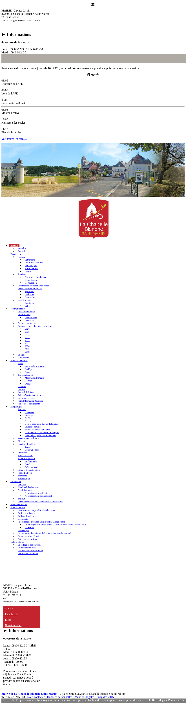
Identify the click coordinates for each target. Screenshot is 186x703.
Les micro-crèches (26, 398)
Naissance (29, 412)
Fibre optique (24, 478)
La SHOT (29, 527)
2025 (27, 331)
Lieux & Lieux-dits (34, 262)
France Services (25, 455)
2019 (27, 349)
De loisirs (29, 294)
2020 (27, 346)
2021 (27, 343)
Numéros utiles (13, 625)
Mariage (29, 415)
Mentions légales (84, 697)
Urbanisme (15, 481)
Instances (29, 320)
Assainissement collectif (36, 493)
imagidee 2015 (105, 697)
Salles (27, 305)
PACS (27, 418)
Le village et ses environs (29, 544)
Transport (22, 475)
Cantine (21, 389)
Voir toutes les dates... (14, 138)
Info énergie (23, 530)
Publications (23, 357)
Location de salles (26, 444)
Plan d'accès (11, 614)
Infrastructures (24, 300)
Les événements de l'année (30, 550)
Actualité (22, 248)
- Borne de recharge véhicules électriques (37, 510)
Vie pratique (16, 406)
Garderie (22, 386)
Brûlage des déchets (27, 516)
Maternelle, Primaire (34, 366)
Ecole (20, 363)
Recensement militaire (28, 438)
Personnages (31, 265)
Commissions (24, 314)
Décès (28, 421)
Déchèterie (23, 518)
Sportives (29, 291)
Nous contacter (36, 697)
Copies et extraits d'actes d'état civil (41, 423)
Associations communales (30, 288)
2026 (27, 328)
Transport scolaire (26, 375)
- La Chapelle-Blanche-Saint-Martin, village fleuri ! (42, 521)
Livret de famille (33, 426)
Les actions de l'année (28, 553)
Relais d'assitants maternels (30, 395)
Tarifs (27, 447)
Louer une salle (32, 449)
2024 (27, 334)
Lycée (27, 372)
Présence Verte (32, 467)
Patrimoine (30, 259)
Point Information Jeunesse (30, 400)
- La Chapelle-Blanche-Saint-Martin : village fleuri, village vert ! (55, 524)
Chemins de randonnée (35, 277)
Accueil (14, 245)
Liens (8, 619)
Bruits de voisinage (27, 513)
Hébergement (31, 280)
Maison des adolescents (29, 403)
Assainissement (25, 490)
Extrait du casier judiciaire (37, 429)
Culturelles (30, 297)
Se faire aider (31, 461)
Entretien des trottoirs (28, 539)
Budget (21, 354)
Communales (31, 317)
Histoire (21, 257)
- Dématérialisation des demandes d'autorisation (40, 501)
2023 (27, 337)
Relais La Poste (25, 472)
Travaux (21, 498)
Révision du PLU (18, 504)
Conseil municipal (26, 311)
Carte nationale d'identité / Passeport (42, 432)
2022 (27, 340)
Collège (28, 369)
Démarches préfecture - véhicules (40, 435)
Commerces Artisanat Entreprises (33, 285)
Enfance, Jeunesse (19, 360)
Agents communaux (27, 323)
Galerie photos (17, 542)
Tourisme (22, 274)
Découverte (15, 254)
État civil (22, 409)
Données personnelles (59, 697)
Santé (27, 464)
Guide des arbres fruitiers (29, 536)
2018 (27, 352)
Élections (22, 441)
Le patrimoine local (27, 547)
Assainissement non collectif (38, 495)
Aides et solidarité (26, 458)
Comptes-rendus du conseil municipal (35, 326)
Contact (9, 608)
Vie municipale (17, 308)
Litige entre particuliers (29, 470)
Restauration (31, 282)
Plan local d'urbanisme (28, 487)
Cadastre (22, 484)
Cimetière (22, 452)
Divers (28, 271)
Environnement (17, 507)
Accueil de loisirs (26, 392)
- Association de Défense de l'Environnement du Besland (44, 533)
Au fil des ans (31, 268)
